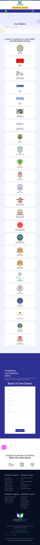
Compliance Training (25, 502)
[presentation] (20, 438)
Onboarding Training (24, 500)
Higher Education (8, 477)
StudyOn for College (9, 486)
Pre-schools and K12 (9, 479)
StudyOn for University (9, 488)
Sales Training (23, 498)
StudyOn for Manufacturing (10, 497)
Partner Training (24, 505)
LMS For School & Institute (26, 488)
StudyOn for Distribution (9, 498)
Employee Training (24, 497)
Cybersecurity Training (25, 504)
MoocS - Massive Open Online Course (26, 478)
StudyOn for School (8, 485)
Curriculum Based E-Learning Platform (26, 482)
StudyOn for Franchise (9, 500)
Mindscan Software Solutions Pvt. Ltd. (24, 540)
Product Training (24, 507)
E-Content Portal (24, 486)
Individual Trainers (8, 483)
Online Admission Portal (25, 485)
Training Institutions (8, 481)
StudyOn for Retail (8, 502)
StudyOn (7, 27)
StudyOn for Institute (9, 490)
